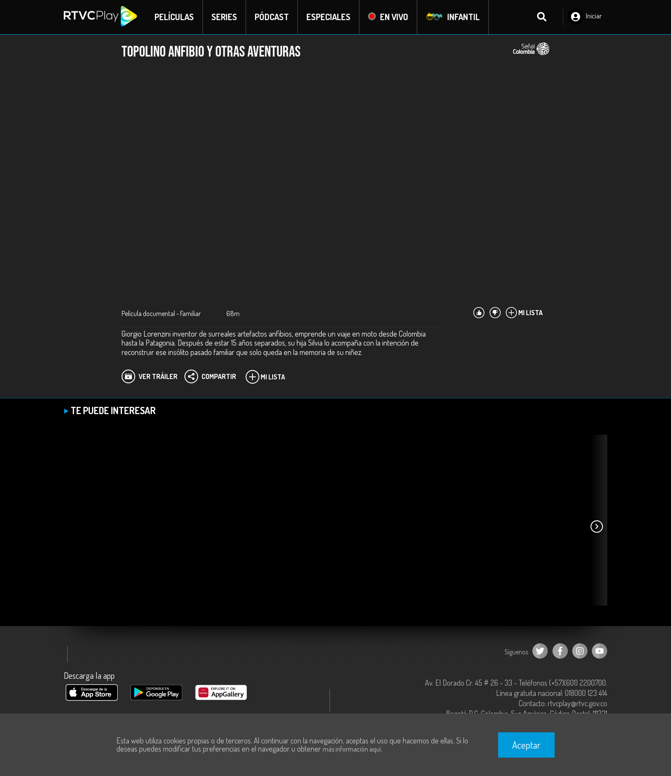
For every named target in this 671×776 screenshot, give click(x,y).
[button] (596, 526)
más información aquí (352, 749)
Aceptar (526, 745)
